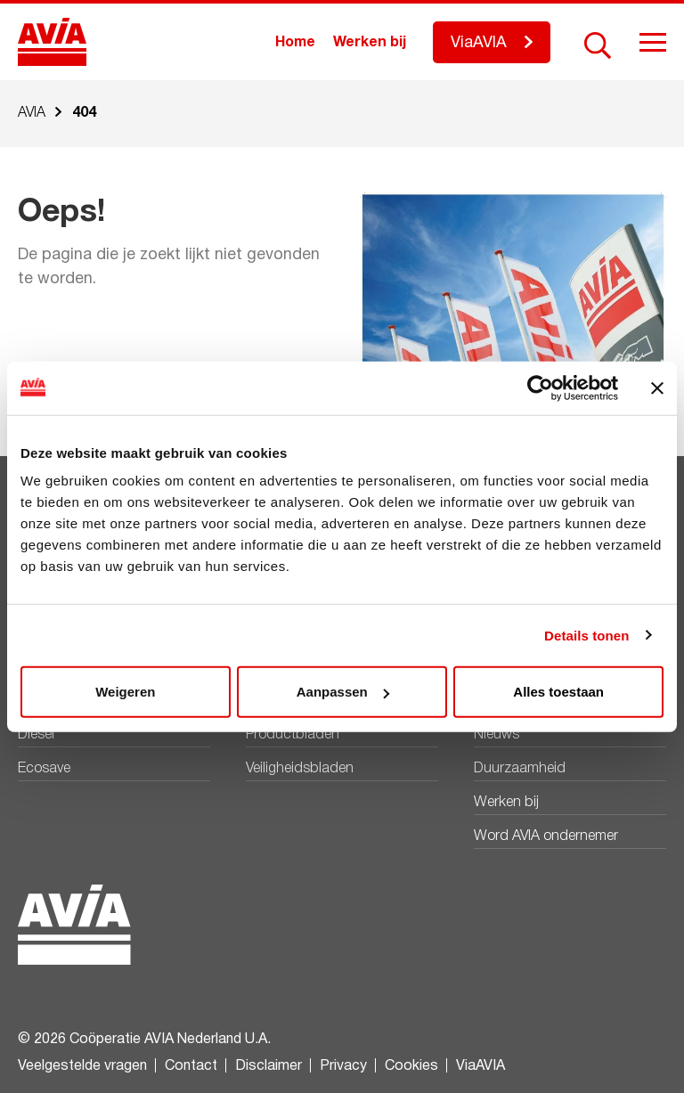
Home (295, 43)
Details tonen (586, 634)
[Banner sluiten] (657, 387)
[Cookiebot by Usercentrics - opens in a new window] (540, 387)
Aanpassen (343, 691)
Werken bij (369, 43)
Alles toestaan (558, 691)
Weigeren (125, 691)
